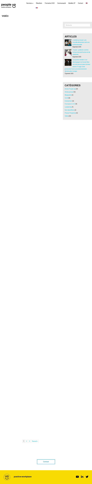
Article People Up (70, 89)
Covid (66, 98)
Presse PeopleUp (70, 113)
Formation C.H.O (70, 104)
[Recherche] (77, 25)
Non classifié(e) (69, 110)
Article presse (69, 92)
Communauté (61, 3)
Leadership (68, 107)
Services (29, 3)
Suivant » (35, 441)
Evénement (68, 101)
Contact (80, 3)
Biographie (68, 95)
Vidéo (66, 116)
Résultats (39, 3)
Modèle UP (71, 3)
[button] (46, 461)
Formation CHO (50, 3)
